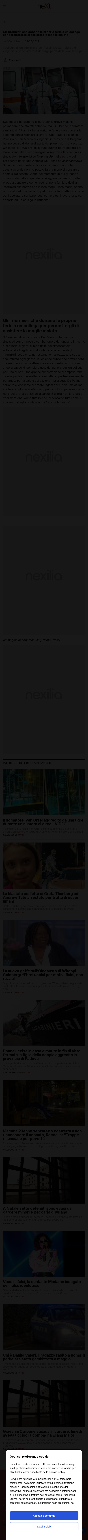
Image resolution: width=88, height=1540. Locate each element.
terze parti (65, 1479)
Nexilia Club (44, 1526)
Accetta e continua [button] (44, 1515)
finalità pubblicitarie (47, 1498)
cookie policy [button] (57, 1472)
